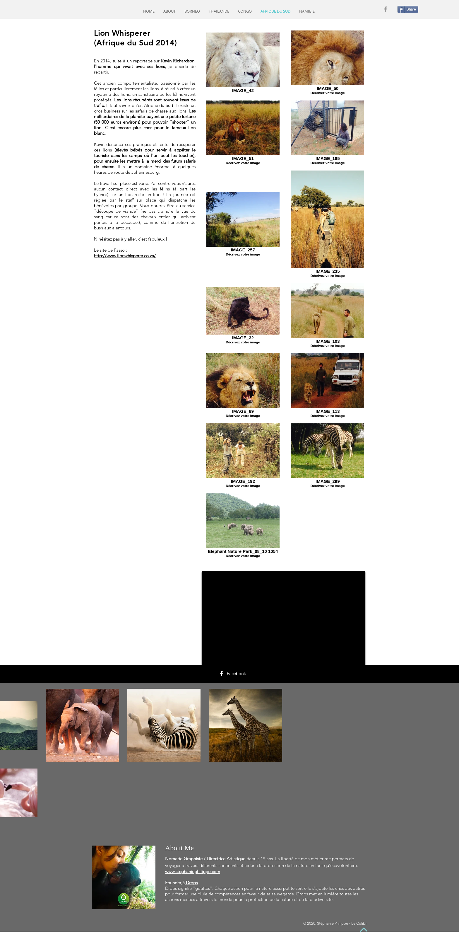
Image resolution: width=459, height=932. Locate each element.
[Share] (408, 9)
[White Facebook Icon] (221, 673)
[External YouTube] (283, 618)
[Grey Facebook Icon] (385, 9)
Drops (192, 882)
